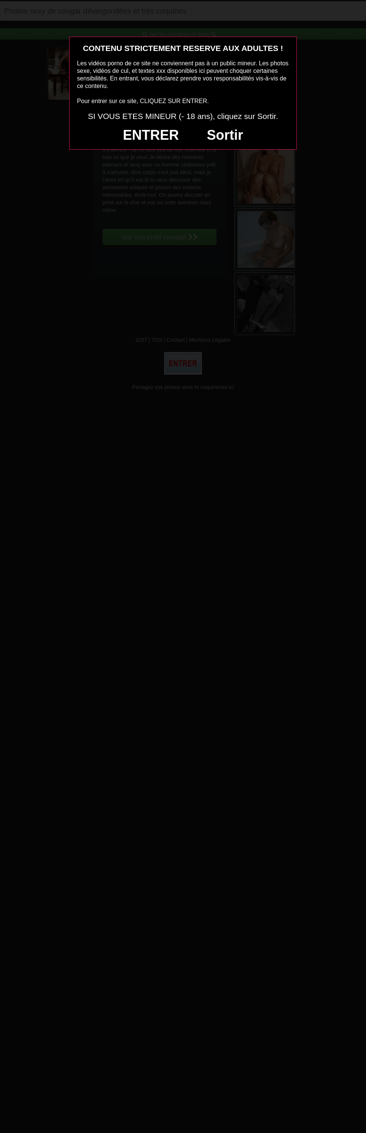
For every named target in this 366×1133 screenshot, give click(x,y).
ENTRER (151, 135)
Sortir (225, 135)
